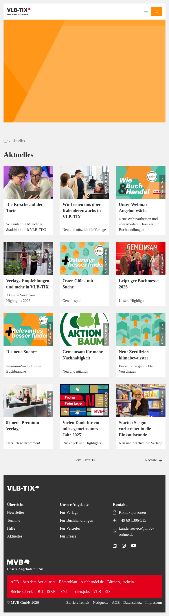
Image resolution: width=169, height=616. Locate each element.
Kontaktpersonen (132, 512)
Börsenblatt (68, 582)
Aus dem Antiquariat (38, 582)
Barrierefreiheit (77, 602)
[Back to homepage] (19, 11)
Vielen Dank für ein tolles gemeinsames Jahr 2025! (80, 428)
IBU (39, 591)
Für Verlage (69, 512)
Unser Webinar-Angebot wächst (134, 207)
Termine (13, 520)
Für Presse (68, 536)
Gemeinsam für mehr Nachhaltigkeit (82, 354)
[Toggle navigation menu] (146, 11)
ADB (15, 582)
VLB (97, 591)
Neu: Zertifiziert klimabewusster (134, 354)
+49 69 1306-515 (132, 520)
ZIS (107, 591)
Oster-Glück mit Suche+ (77, 283)
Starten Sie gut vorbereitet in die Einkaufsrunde (135, 428)
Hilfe (11, 528)
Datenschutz (132, 602)
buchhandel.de (92, 582)
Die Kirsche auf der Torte (24, 207)
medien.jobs (80, 591)
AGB (116, 602)
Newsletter (15, 512)
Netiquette (100, 602)
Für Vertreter (70, 528)
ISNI (63, 591)
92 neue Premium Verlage (22, 425)
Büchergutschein (120, 582)
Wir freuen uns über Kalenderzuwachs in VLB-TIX (81, 210)
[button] (156, 11)
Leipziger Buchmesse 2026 (138, 283)
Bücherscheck (22, 591)
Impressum (153, 602)
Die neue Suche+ (21, 351)
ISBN (51, 591)
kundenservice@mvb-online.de (136, 531)
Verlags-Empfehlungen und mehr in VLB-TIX (27, 283)
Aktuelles (14, 536)
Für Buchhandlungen (76, 520)
